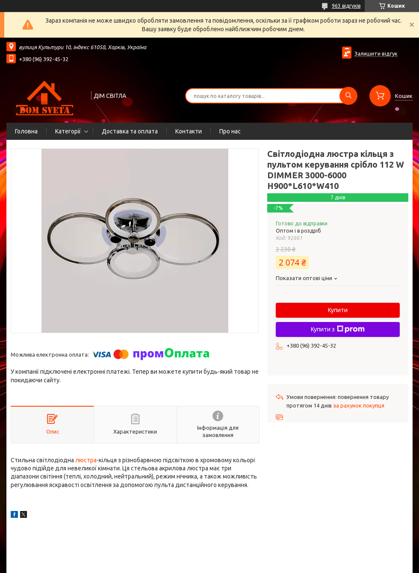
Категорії (68, 131)
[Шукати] (348, 96)
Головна (26, 131)
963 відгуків (346, 6)
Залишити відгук (376, 53)
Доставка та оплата (130, 131)
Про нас (230, 131)
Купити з (338, 329)
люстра (86, 460)
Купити (338, 310)
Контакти (188, 131)
